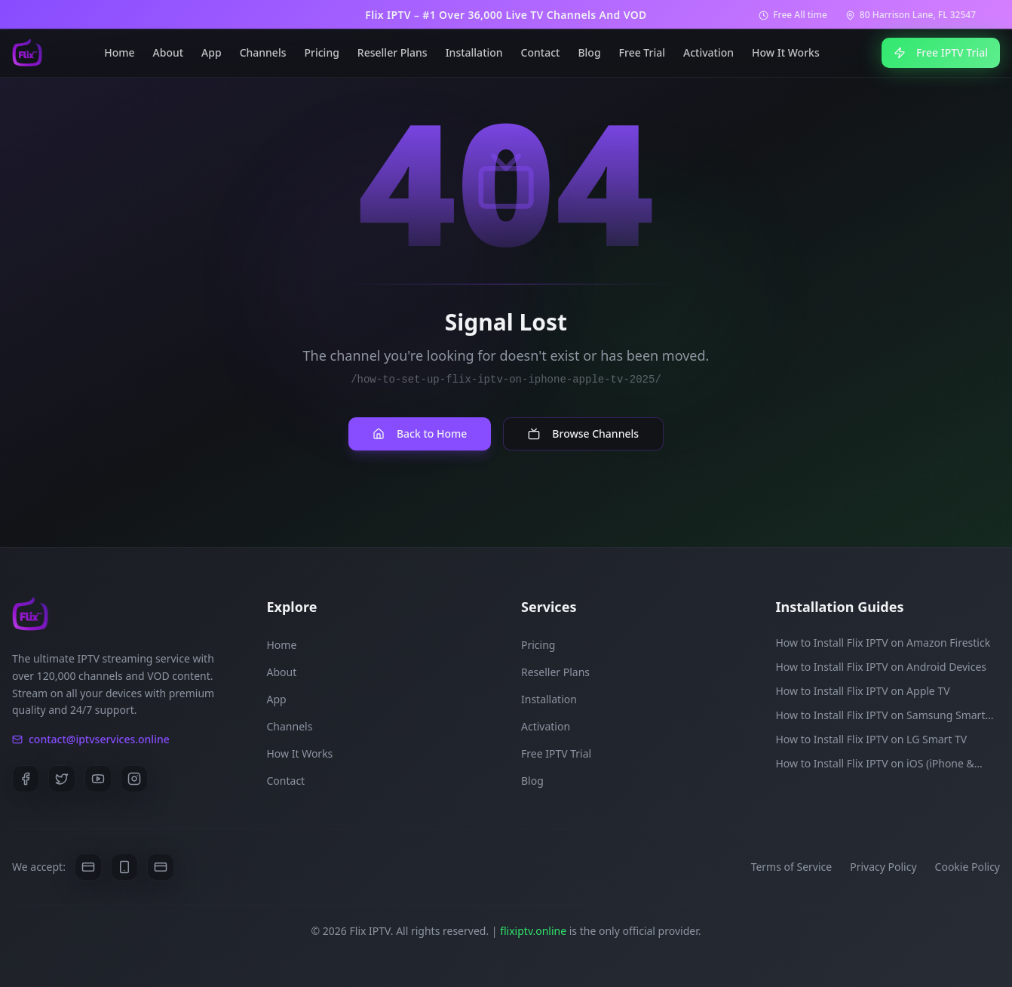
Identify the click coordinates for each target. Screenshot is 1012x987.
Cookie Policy (967, 866)
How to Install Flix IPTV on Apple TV (863, 691)
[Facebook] (25, 778)
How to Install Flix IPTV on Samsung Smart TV (881, 715)
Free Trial (642, 52)
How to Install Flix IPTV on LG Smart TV (872, 739)
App (211, 52)
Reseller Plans (392, 52)
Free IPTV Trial (941, 52)
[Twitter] (61, 778)
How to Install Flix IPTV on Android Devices (881, 667)
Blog (589, 52)
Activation (708, 52)
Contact (540, 52)
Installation (474, 52)
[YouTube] (98, 778)
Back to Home (420, 433)
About (168, 52)
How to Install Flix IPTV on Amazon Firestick (883, 642)
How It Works (786, 52)
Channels (263, 52)
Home (119, 52)
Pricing (322, 52)
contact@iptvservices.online (91, 739)
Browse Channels (583, 433)
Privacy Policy (883, 866)
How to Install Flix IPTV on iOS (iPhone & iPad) (875, 763)
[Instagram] (134, 778)
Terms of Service (792, 866)
